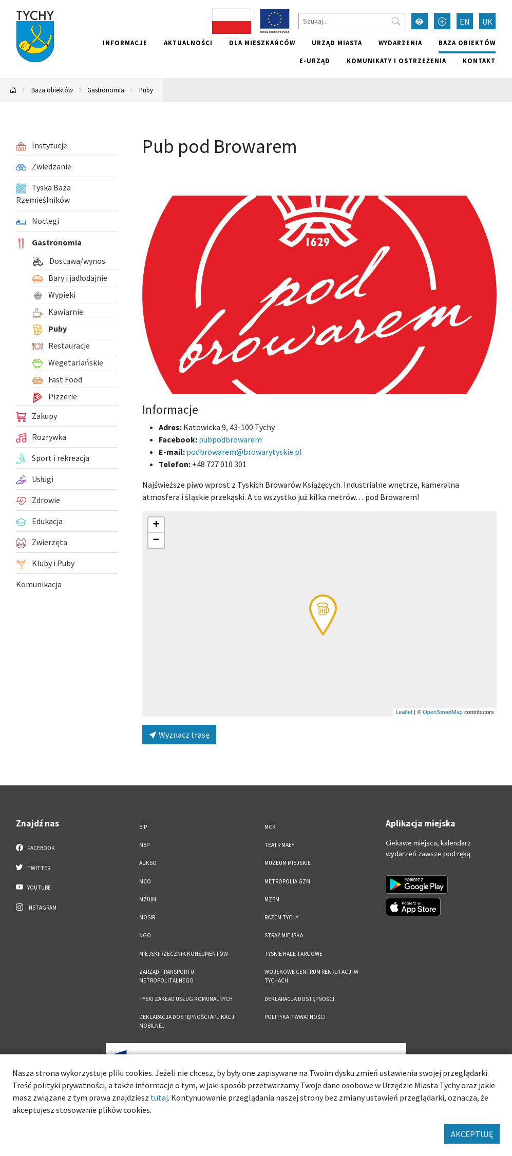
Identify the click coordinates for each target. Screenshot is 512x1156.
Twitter (33, 867)
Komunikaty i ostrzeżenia (396, 60)
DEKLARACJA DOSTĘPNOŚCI (299, 999)
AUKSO (148, 862)
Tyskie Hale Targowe (293, 953)
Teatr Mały (279, 845)
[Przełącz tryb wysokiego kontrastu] (419, 21)
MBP (144, 845)
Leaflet (403, 712)
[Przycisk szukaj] (396, 21)
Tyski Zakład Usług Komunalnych (186, 999)
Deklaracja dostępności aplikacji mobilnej (187, 1021)
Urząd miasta (337, 42)
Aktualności (188, 42)
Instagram (36, 907)
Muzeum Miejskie (287, 862)
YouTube (33, 887)
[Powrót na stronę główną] (13, 90)
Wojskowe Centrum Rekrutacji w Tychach (311, 976)
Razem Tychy (281, 917)
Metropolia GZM (287, 881)
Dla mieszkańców (262, 42)
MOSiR (147, 917)
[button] (323, 614)
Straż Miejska (283, 935)
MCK (270, 827)
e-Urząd (314, 60)
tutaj (159, 1097)
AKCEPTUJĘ (472, 1134)
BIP (143, 827)
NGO (145, 935)
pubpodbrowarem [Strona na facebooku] (230, 439)
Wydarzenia (400, 42)
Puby (146, 90)
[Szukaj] (351, 21)
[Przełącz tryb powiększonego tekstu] (442, 21)
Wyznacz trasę (179, 734)
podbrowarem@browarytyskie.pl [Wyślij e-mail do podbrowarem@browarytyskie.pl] (244, 452)
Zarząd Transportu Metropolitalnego (166, 976)
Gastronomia (105, 90)
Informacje (125, 42)
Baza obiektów (467, 42)
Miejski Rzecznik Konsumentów (183, 953)
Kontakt (479, 60)
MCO (145, 881)
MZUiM (147, 899)
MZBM (271, 899)
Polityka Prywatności (295, 1016)
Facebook (35, 847)
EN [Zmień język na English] (465, 21)
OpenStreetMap (443, 712)
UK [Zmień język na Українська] (487, 21)
